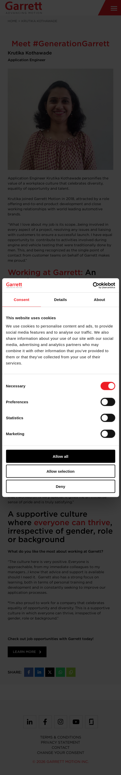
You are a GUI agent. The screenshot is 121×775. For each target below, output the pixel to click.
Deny (60, 486)
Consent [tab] (21, 299)
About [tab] (99, 299)
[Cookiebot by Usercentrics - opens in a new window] (92, 285)
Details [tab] (60, 299)
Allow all (60, 456)
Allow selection (60, 471)
